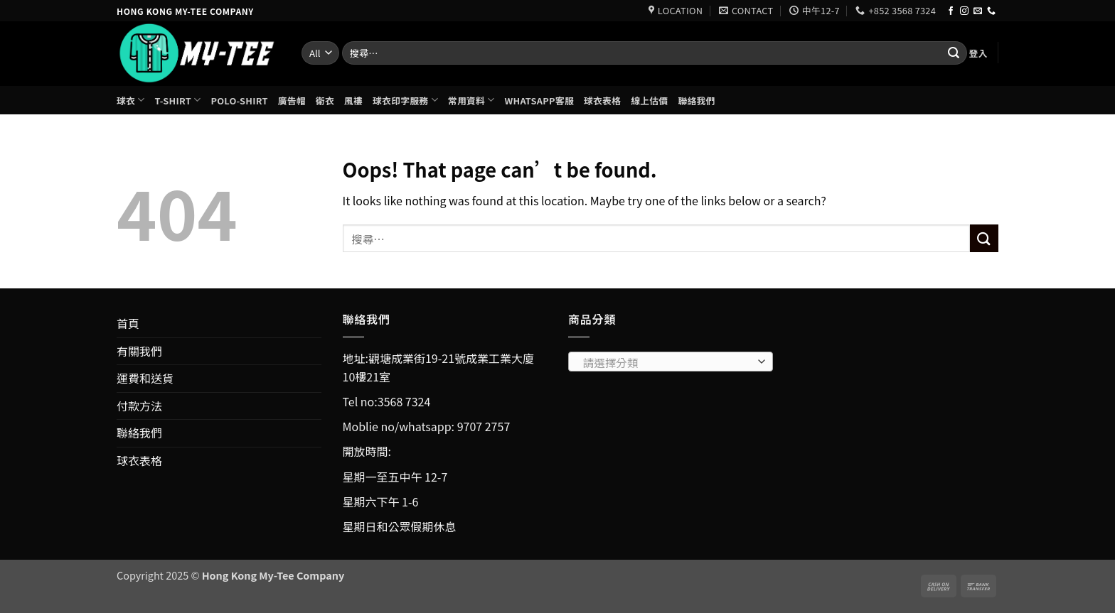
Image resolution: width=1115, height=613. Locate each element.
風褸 (353, 100)
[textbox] (667, 362)
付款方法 (139, 405)
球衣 (131, 100)
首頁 (128, 323)
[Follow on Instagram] (964, 11)
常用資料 (471, 100)
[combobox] (670, 361)
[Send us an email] (977, 11)
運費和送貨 (145, 377)
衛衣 (325, 100)
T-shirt (178, 100)
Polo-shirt (238, 100)
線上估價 (649, 100)
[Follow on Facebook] (950, 11)
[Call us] (991, 11)
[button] (978, 53)
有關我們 (139, 350)
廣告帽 (292, 100)
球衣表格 (602, 100)
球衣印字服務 (405, 100)
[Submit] (953, 53)
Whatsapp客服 (539, 100)
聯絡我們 (696, 100)
